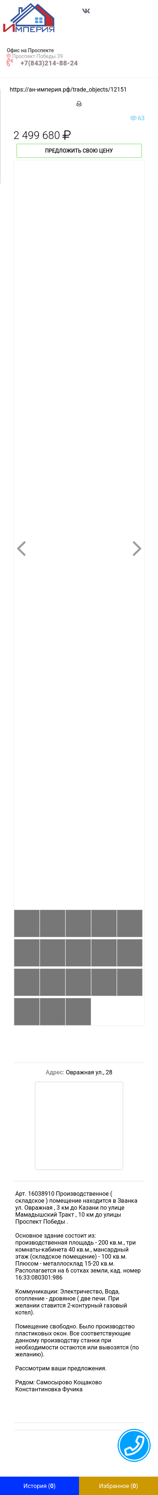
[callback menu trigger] (134, 1445)
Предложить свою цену (79, 151)
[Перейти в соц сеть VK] (86, 14)
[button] (36, 17)
